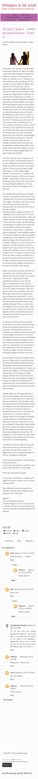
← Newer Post (8, 541)
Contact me (23, 20)
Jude (11, 589)
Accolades (27, 17)
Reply (12, 560)
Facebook (8, 531)
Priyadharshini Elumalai (18, 625)
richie (12, 553)
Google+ (25, 531)
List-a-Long (11, 20)
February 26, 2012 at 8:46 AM (23, 589)
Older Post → (30, 541)
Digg (15, 533)
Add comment (8, 700)
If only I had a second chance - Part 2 (18, 33)
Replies (15, 565)
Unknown (12, 42)
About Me (25, 15)
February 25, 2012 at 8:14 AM (24, 553)
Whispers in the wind (19, 5)
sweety (12, 672)
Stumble (7, 533)
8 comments (23, 42)
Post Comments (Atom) (19, 753)
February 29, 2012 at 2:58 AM (24, 672)
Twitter (17, 531)
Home (15, 15)
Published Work (13, 17)
